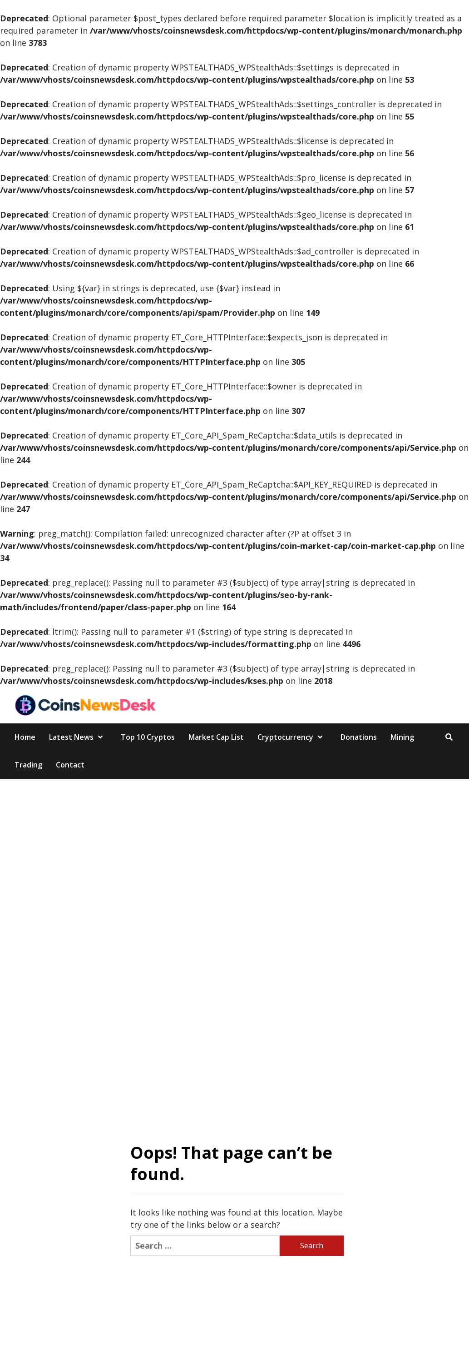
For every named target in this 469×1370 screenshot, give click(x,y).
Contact (70, 765)
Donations (359, 737)
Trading (28, 765)
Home (25, 737)
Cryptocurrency (292, 737)
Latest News (78, 737)
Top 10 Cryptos (148, 737)
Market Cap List (216, 737)
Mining (402, 737)
